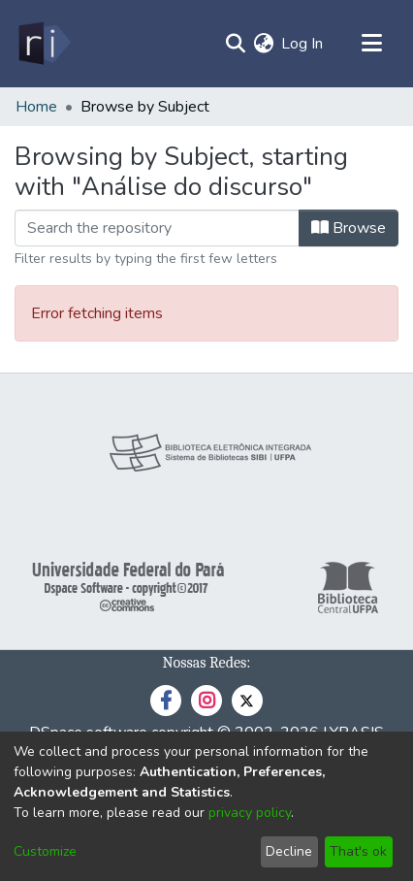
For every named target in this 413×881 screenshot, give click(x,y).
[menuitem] (263, 43)
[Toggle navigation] (371, 43)
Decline (289, 851)
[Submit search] (235, 43)
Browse (348, 228)
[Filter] (157, 228)
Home (36, 106)
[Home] (43, 43)
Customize (45, 851)
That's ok (358, 851)
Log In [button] (303, 43)
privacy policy (249, 812)
